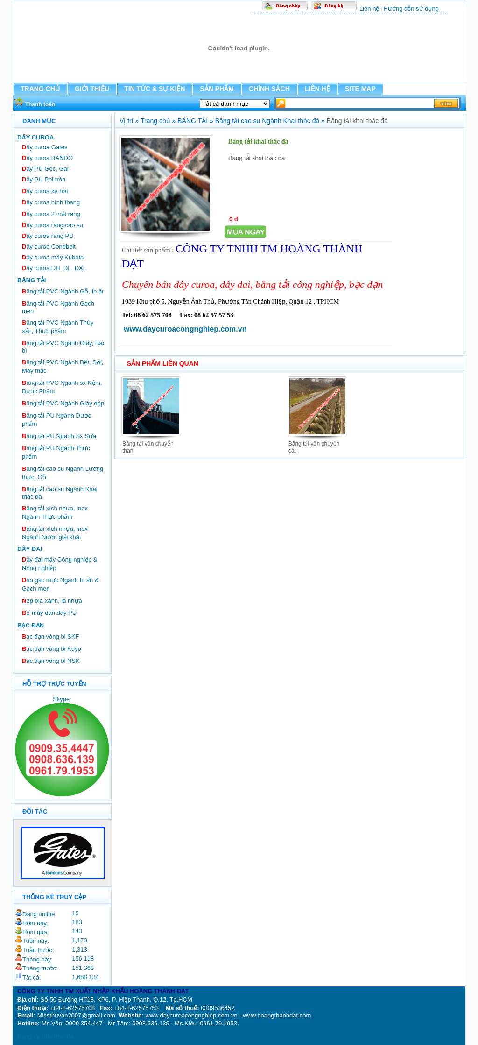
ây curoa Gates (45, 147)
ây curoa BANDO (47, 157)
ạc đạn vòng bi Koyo (51, 648)
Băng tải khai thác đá (45, 1036)
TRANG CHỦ (40, 88)
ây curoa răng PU (48, 235)
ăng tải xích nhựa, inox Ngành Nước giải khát (55, 533)
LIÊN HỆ (317, 88)
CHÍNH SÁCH (269, 88)
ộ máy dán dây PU (49, 612)
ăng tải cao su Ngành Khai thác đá (60, 493)
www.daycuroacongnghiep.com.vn (185, 329)
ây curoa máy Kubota (53, 257)
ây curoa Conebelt (49, 246)
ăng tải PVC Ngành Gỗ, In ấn (63, 291)
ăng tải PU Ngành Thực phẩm (56, 452)
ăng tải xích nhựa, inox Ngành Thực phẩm (55, 512)
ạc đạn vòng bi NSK (51, 660)
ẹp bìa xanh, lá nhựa (52, 600)
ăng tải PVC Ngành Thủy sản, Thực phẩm (58, 326)
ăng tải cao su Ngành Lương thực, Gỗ (62, 473)
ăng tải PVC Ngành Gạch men (58, 307)
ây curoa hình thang (51, 202)
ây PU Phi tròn (43, 179)
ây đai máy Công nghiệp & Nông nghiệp (60, 563)
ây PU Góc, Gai (45, 168)
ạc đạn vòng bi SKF (50, 636)
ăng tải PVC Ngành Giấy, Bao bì (64, 347)
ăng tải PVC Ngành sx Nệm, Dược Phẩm (62, 387)
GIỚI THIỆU (92, 88)
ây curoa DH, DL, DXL (54, 268)
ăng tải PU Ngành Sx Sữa (59, 435)
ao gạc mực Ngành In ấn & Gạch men (60, 584)
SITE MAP (360, 88)
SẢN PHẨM (216, 88)
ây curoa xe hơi (45, 191)
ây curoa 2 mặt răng (51, 213)
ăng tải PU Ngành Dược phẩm (56, 419)
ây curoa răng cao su (52, 225)
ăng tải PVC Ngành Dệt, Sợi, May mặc (62, 366)
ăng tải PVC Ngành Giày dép (63, 403)
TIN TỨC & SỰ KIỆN (154, 88)
